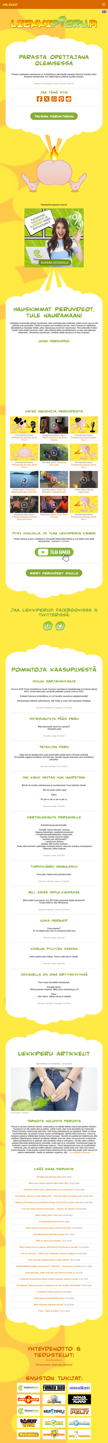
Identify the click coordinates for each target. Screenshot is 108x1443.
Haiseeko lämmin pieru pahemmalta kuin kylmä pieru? (49, 1190)
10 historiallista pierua (49, 1221)
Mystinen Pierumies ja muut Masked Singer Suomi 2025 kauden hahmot (48, 1202)
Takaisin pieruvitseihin (54, 116)
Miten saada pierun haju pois (48, 1215)
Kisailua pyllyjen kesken (54, 948)
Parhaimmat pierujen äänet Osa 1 (83, 518)
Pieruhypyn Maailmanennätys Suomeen (24, 491)
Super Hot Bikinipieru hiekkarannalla (54, 491)
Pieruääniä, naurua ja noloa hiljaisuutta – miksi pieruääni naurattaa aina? (49, 1196)
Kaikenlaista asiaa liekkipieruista (49, 1298)
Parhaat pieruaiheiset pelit (49, 1177)
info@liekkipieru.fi (54, 1360)
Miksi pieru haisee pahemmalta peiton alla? (49, 1183)
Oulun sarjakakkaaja (54, 681)
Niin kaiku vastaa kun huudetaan (54, 777)
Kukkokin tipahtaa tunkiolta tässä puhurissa (24, 518)
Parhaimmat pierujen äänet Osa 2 (83, 466)
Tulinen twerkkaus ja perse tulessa (54, 438)
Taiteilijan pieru (54, 746)
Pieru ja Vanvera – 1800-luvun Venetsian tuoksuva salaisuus (49, 1253)
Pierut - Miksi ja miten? (48, 1311)
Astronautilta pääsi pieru (54, 718)
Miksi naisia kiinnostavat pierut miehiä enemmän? (49, 1228)
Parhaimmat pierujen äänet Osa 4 (83, 438)
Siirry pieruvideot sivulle (54, 573)
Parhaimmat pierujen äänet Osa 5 (24, 438)
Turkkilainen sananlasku (54, 866)
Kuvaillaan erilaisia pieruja (49, 1292)
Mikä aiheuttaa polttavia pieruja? (49, 1304)
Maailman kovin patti (57, 463)
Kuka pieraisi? (54, 920)
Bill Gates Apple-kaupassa (54, 892)
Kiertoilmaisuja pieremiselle (54, 817)
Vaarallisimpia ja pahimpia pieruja (48, 1234)
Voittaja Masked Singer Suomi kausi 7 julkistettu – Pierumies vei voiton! (49, 1266)
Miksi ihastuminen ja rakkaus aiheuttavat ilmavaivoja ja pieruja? (48, 1247)
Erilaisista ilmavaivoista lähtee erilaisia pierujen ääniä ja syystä (49, 1279)
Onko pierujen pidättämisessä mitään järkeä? (49, 1260)
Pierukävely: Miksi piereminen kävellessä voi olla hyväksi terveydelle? (48, 1285)
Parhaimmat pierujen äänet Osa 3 (24, 466)
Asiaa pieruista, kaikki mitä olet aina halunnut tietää (49, 1273)
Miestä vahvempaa (85, 491)
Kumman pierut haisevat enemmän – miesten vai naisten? (49, 1209)
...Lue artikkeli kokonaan (79, 1152)
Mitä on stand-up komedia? (48, 1241)
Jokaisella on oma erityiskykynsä (53, 974)
